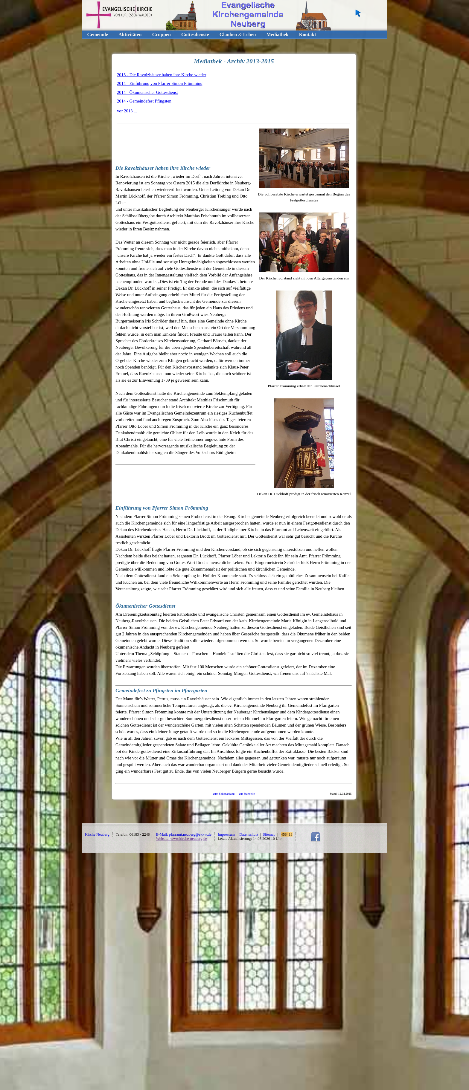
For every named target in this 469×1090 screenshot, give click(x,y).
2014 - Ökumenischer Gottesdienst (147, 92)
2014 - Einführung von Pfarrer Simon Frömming (159, 83)
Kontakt (307, 34)
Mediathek (278, 34)
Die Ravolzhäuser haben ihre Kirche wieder (162, 168)
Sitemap (269, 834)
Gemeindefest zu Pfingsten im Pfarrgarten (161, 690)
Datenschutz (248, 834)
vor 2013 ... (127, 110)
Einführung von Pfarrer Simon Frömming (161, 508)
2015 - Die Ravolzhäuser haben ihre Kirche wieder (161, 74)
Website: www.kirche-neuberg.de (181, 839)
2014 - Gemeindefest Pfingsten (144, 101)
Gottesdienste (195, 34)
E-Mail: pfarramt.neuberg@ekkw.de (183, 834)
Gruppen (161, 34)
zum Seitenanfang (223, 793)
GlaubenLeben (238, 34)
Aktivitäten (129, 34)
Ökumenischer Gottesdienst (145, 606)
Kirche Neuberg (97, 834)
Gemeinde (97, 34)
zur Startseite (246, 793)
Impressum (226, 834)
